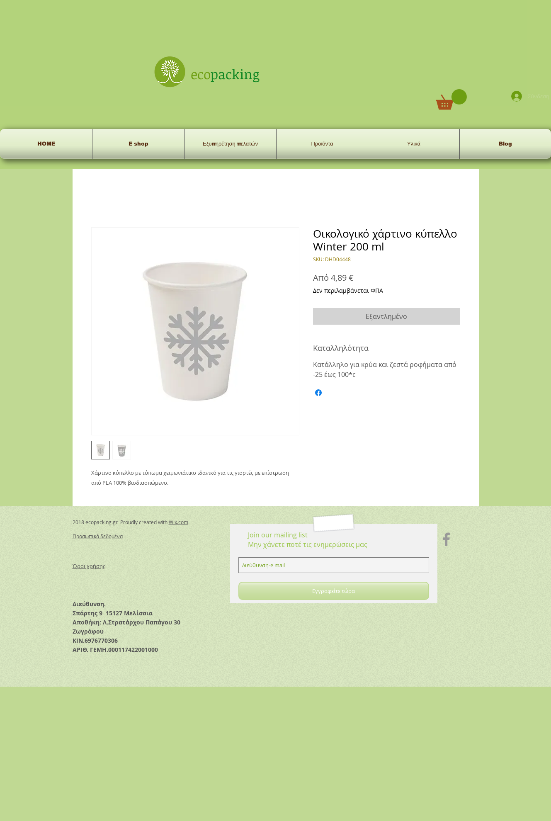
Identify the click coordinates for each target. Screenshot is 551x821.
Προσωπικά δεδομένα (98, 536)
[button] (451, 99)
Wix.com (178, 522)
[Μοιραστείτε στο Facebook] (318, 393)
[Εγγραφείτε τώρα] (333, 591)
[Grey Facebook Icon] (446, 539)
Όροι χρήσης (89, 566)
